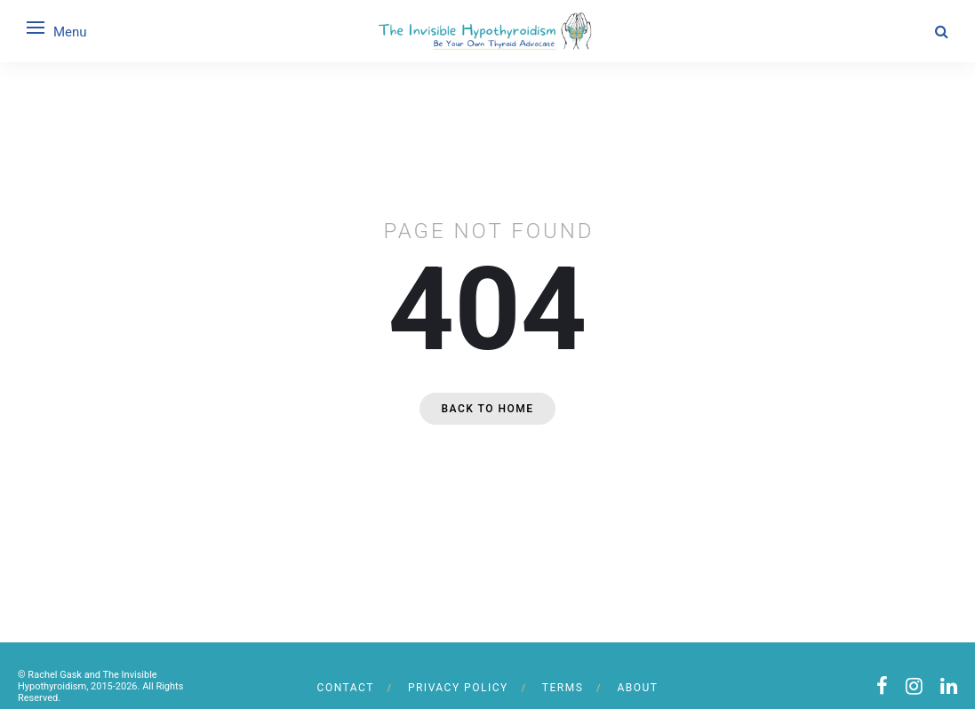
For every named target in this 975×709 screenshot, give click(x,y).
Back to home (487, 408)
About (637, 687)
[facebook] (882, 686)
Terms (562, 687)
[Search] (941, 31)
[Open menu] (35, 27)
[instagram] (914, 686)
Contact (345, 687)
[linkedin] (948, 686)
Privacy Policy (458, 687)
